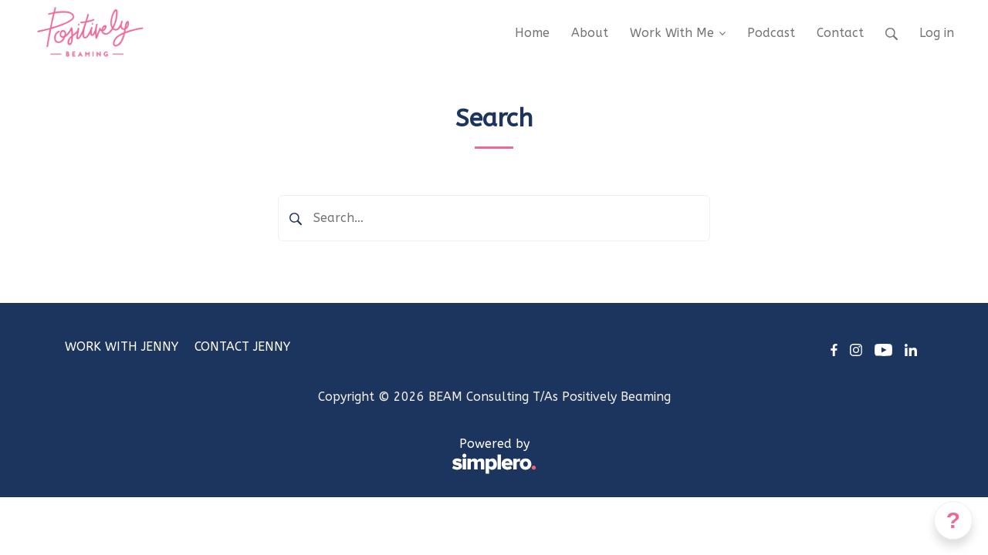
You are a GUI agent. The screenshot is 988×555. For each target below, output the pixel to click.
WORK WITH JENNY (121, 346)
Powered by (300, 456)
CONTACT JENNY (242, 346)
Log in (936, 32)
